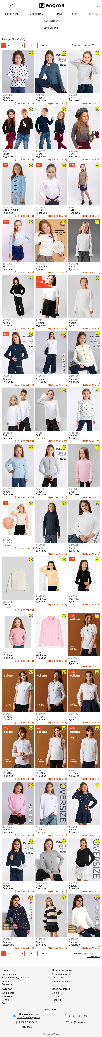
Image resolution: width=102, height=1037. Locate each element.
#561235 (7, 652)
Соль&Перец (42, 266)
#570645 (73, 320)
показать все (93, 956)
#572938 (40, 264)
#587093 (40, 151)
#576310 (73, 207)
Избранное (58, 977)
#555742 (40, 939)
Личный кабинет (61, 974)
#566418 (7, 489)
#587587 (40, 95)
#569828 (7, 376)
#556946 (7, 939)
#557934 (73, 827)
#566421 (73, 432)
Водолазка (75, 100)
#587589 (7, 95)
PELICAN (73, 660)
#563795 (7, 540)
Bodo (5, 435)
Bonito (72, 97)
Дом (4, 1003)
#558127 (73, 714)
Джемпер (8, 213)
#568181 (40, 376)
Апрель (7, 97)
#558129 (40, 714)
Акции (55, 996)
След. (43, 45)
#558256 (7, 714)
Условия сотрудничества (15, 977)
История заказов (61, 981)
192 (98, 45)
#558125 (40, 770)
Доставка (7, 984)
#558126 (7, 770)
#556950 (40, 883)
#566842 (7, 432)
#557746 (7, 883)
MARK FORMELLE (12, 210)
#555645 (73, 939)
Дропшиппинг (9, 974)
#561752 (7, 601)
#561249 (73, 596)
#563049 (73, 545)
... (27, 45)
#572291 (7, 320)
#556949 (73, 883)
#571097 (40, 320)
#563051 (40, 545)
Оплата (6, 981)
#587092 (73, 151)
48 (89, 45)
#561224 (40, 652)
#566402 (40, 489)
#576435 (7, 207)
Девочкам (51, 28)
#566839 (40, 432)
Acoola (72, 266)
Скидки (56, 993)
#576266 (7, 264)
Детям (5, 1000)
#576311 (40, 207)
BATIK (39, 210)
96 (93, 45)
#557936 (7, 827)
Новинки (57, 1000)
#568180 (73, 376)
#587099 (73, 95)
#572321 (73, 264)
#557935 (40, 827)
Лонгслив (8, 100)
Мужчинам (7, 996)
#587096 (7, 151)
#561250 (40, 596)
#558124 (73, 770)
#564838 (73, 489)
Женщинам (8, 993)
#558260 (73, 658)
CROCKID (40, 323)
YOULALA (8, 542)
